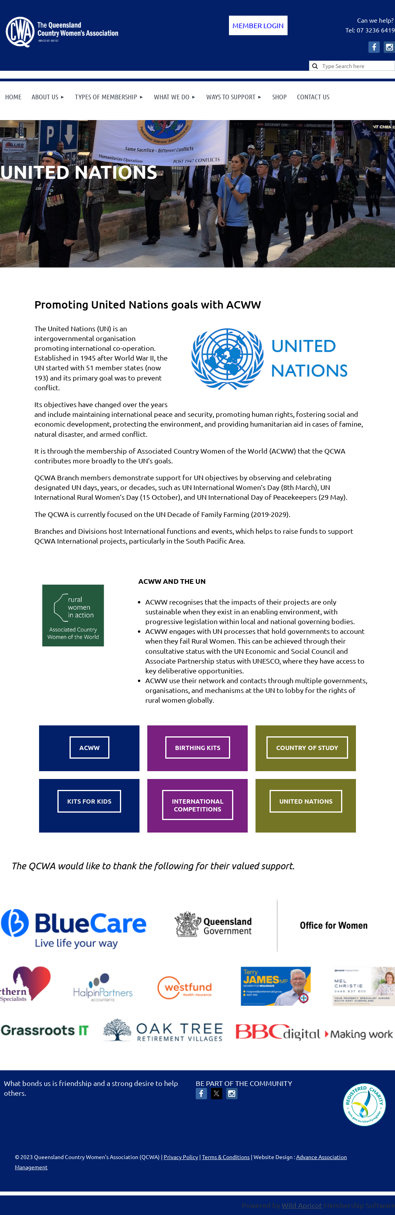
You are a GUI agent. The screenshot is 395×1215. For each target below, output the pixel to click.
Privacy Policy (181, 1156)
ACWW (89, 747)
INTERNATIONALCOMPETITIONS (197, 805)
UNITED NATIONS (305, 801)
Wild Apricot (302, 1205)
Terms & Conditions (226, 1156)
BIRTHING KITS (197, 747)
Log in (258, 25)
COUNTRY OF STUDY (307, 747)
